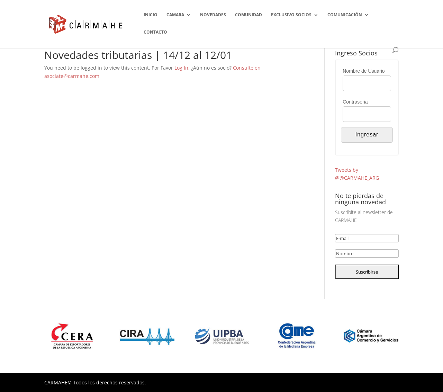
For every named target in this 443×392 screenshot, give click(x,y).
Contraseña (355, 102)
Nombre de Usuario (364, 71)
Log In (181, 67)
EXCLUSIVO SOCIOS (291, 15)
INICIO (150, 15)
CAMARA (175, 15)
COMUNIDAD (248, 15)
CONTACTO (155, 32)
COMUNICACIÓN (344, 15)
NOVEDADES (213, 15)
